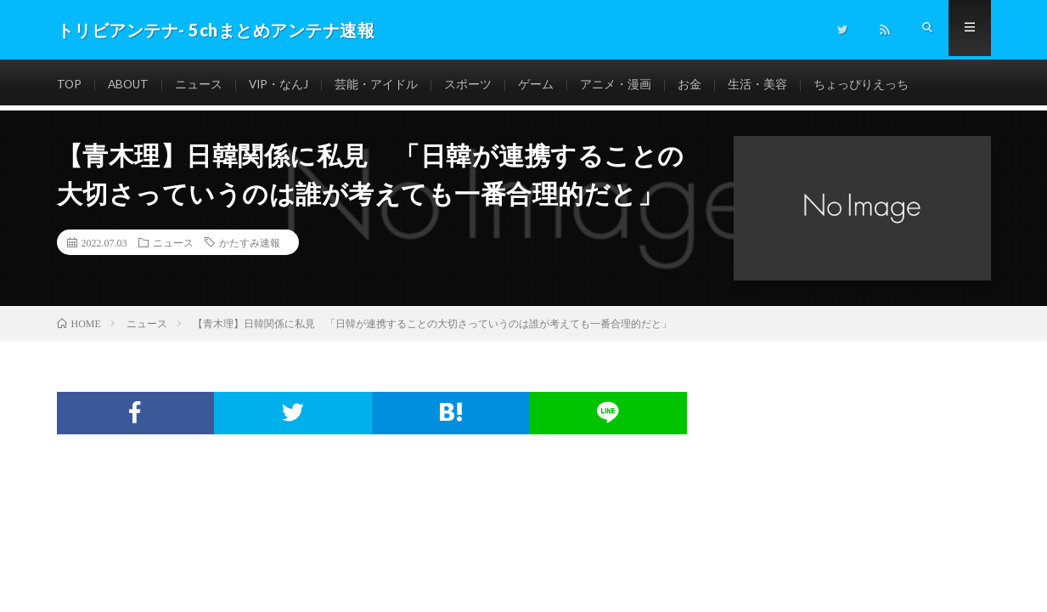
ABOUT (130, 84)
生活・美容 (762, 84)
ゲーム (541, 84)
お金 (694, 84)
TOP (69, 84)
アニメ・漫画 (620, 84)
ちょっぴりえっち (866, 84)
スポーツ (473, 84)
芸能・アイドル (381, 84)
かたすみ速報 (249, 242)
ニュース (202, 84)
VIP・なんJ (282, 84)
